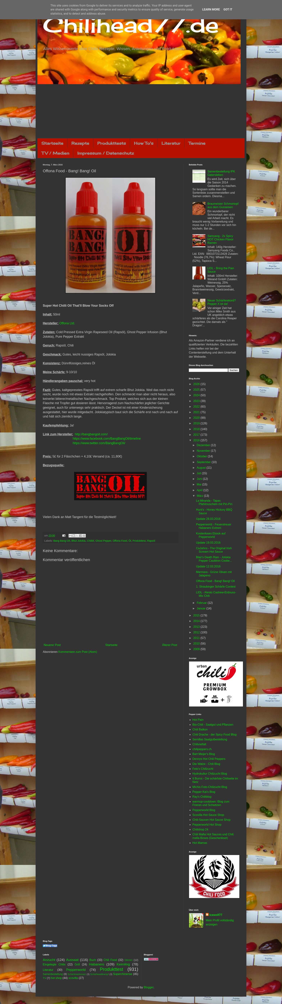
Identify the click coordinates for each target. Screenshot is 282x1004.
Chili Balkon (200, 729)
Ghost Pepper (103, 540)
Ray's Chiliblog (201, 796)
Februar (202, 602)
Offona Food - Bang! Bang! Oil (215, 581)
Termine (196, 143)
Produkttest (139, 540)
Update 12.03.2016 (208, 566)
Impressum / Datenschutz (105, 153)
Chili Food (110, 959)
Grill (77, 964)
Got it (227, 9)
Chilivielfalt (199, 744)
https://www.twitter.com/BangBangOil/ (99, 443)
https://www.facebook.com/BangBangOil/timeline (107, 438)
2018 (197, 429)
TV (44, 978)
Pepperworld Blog (203, 810)
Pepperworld (76, 970)
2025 (197, 389)
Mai (199, 484)
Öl (130, 540)
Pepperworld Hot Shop (206, 824)
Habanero (96, 964)
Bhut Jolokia (78, 540)
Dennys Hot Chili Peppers (208, 758)
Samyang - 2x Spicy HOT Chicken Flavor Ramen (220, 239)
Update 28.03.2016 (208, 518)
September (204, 462)
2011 (197, 637)
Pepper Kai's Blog (203, 791)
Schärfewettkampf (99, 974)
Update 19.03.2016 (208, 542)
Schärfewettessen (77, 974)
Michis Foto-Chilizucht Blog (209, 786)
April (200, 490)
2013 (197, 626)
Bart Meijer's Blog (203, 754)
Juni (200, 478)
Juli (199, 473)
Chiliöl (90, 540)
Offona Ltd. (67, 323)
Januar (201, 608)
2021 (197, 412)
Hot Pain (197, 719)
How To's (143, 143)
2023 (197, 401)
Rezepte (80, 143)
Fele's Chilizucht (202, 768)
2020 (197, 417)
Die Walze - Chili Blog (206, 763)
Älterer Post (169, 645)
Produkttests (111, 143)
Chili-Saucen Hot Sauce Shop (211, 819)
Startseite (52, 143)
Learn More (211, 9)
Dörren (128, 960)
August (201, 467)
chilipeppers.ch (202, 749)
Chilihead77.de (131, 24)
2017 (197, 434)
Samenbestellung (53, 974)
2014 (197, 621)
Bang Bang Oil (61, 540)
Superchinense (122, 974)
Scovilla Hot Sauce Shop (208, 814)
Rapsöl (151, 540)
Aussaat (72, 960)
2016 (197, 440)
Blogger (148, 987)
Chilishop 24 (200, 829)
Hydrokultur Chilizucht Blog (209, 773)
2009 (197, 649)
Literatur (171, 143)
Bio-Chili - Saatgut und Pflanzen (212, 724)
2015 (197, 615)
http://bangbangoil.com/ (91, 434)
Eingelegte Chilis (54, 964)
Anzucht (49, 960)
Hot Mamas (199, 842)
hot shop (56, 977)
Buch (92, 959)
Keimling (123, 964)
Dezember (204, 445)
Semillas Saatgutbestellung (209, 739)
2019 (197, 423)
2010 (197, 643)
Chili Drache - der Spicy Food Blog (214, 734)
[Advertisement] (141, 111)
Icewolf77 (215, 914)
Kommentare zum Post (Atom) (77, 651)
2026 (197, 384)
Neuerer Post (52, 645)
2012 (197, 632)
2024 (197, 395)
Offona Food (120, 540)
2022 (197, 406)
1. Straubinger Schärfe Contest (216, 586)
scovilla (73, 977)
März (200, 495)
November (204, 450)
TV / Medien (55, 153)
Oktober (202, 456)
